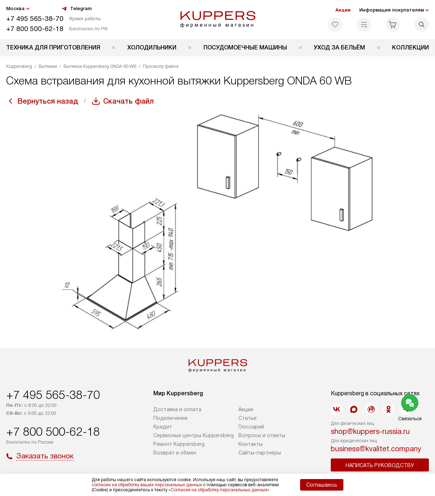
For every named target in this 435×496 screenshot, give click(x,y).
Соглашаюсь (321, 485)
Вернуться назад (48, 101)
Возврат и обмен (174, 453)
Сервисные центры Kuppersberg (193, 435)
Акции (343, 10)
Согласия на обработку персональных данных (219, 489)
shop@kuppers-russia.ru (370, 431)
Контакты (250, 444)
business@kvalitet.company (376, 449)
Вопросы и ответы (261, 435)
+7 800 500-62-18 (34, 28)
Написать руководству (380, 465)
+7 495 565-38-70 (34, 18)
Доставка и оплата (177, 409)
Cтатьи (247, 418)
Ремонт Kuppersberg (179, 444)
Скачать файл (128, 101)
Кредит (162, 427)
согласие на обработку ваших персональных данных (147, 484)
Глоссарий (251, 427)
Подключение (170, 418)
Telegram (76, 9)
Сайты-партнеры (259, 453)
